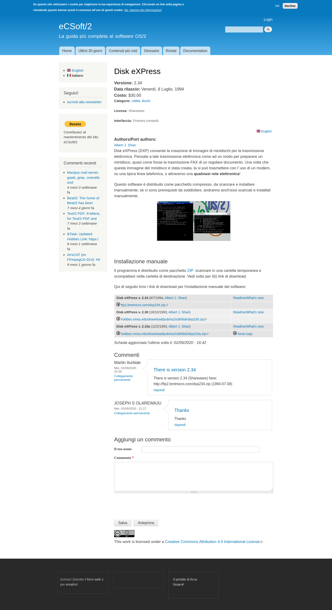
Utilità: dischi (141, 101)
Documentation (195, 51)
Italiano (75, 75)
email (71, 584)
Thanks (181, 410)
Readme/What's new (248, 298)
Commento (124, 458)
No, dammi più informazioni (142, 10)
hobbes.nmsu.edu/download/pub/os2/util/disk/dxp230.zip (164, 319)
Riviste (171, 51)
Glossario (151, 51)
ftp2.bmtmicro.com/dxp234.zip (144, 305)
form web (94, 579)
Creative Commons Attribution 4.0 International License (213, 542)
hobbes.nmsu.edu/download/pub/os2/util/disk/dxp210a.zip (165, 334)
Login (268, 19)
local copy (242, 334)
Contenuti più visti (123, 51)
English (75, 70)
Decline (290, 6)
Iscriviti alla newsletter (84, 102)
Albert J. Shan (125, 145)
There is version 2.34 (175, 369)
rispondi (159, 390)
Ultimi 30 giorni (90, 51)
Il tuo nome (123, 449)
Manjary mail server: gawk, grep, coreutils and (83, 177)
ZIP (190, 270)
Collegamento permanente (123, 377)
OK (277, 6)
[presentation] (149, 505)
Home (67, 51)
